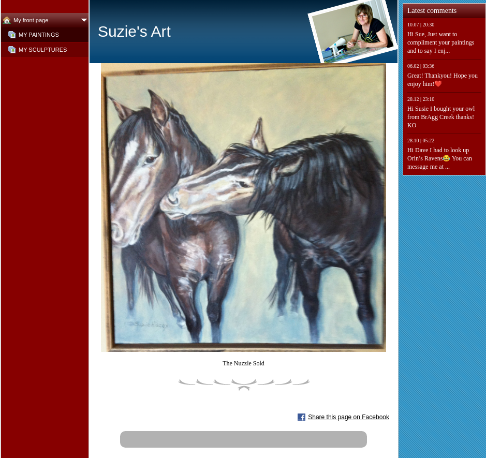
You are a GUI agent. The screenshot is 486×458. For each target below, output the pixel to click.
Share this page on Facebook (348, 417)
